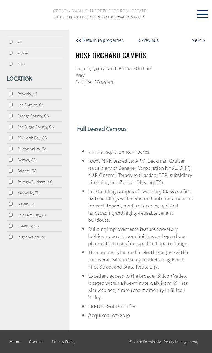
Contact (36, 342)
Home (15, 342)
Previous (148, 40)
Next (198, 40)
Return (100, 40)
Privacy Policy (63, 342)
